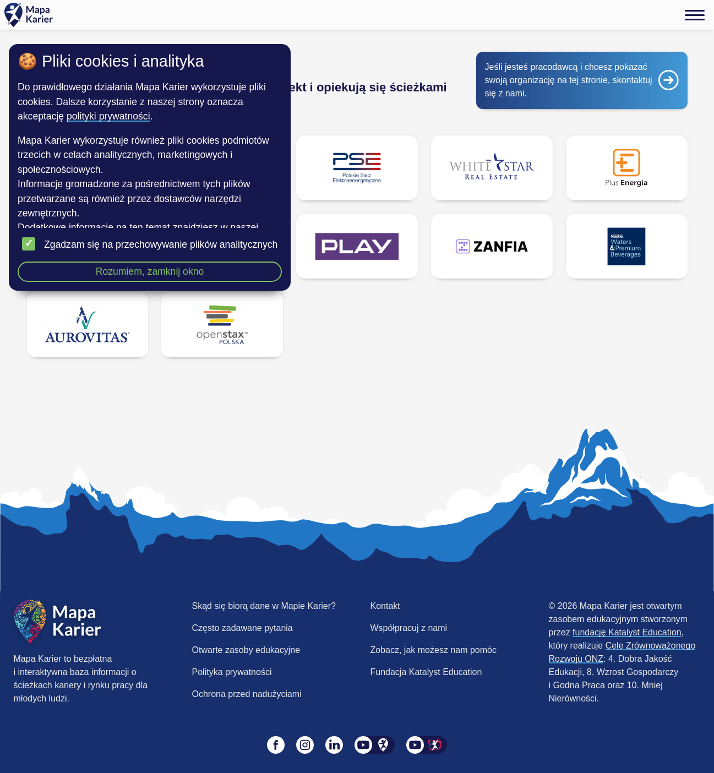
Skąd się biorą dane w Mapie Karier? (264, 606)
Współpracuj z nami (409, 628)
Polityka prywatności (232, 672)
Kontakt (385, 606)
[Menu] (695, 15)
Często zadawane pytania (242, 628)
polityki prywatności (108, 116)
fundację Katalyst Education (627, 632)
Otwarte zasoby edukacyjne (246, 650)
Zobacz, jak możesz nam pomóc (433, 650)
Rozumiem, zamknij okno (150, 271)
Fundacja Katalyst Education (426, 672)
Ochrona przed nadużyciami (247, 694)
